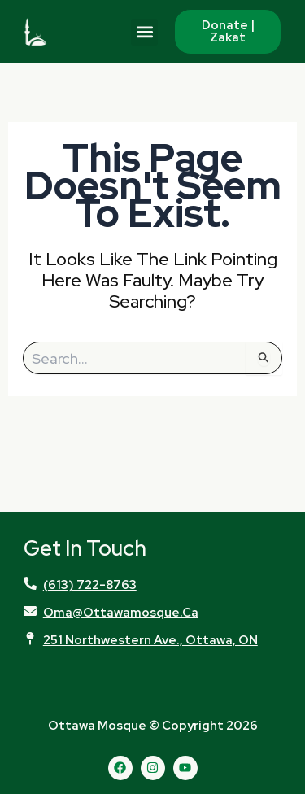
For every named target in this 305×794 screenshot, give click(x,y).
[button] (144, 32)
